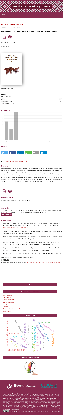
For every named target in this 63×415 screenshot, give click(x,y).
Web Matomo (7, 297)
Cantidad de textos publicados (12, 309)
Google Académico (8, 302)
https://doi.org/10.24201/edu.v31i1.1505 (16, 161)
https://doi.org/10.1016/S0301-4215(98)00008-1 (16, 227)
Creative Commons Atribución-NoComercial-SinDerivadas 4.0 (44, 262)
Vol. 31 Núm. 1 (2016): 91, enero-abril (12, 24)
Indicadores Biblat (8, 300)
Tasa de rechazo (7, 311)
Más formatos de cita (6, 214)
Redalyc (5, 306)
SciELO (5, 304)
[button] (7, 46)
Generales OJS (7, 295)
